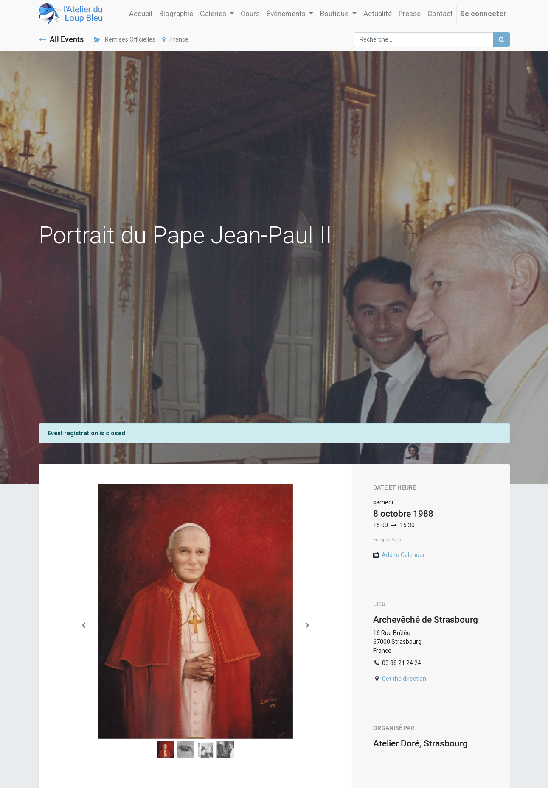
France (175, 39)
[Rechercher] (501, 39)
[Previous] (84, 625)
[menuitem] (141, 14)
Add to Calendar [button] (403, 554)
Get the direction (404, 678)
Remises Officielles (124, 39)
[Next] (307, 625)
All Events (61, 39)
